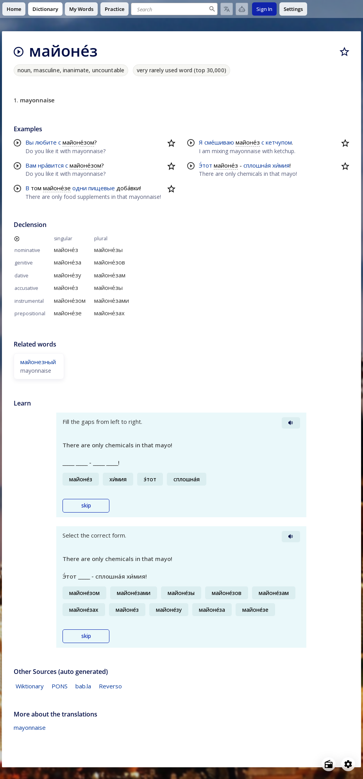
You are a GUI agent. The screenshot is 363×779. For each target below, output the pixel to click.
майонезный (38, 362)
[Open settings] (348, 764)
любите (46, 142)
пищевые (101, 188)
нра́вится (51, 165)
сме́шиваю (219, 142)
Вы (29, 142)
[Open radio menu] (329, 764)
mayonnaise (30, 727)
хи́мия (281, 165)
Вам (30, 165)
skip (86, 505)
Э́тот (205, 165)
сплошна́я (257, 165)
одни (79, 188)
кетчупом (279, 142)
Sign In (264, 9)
